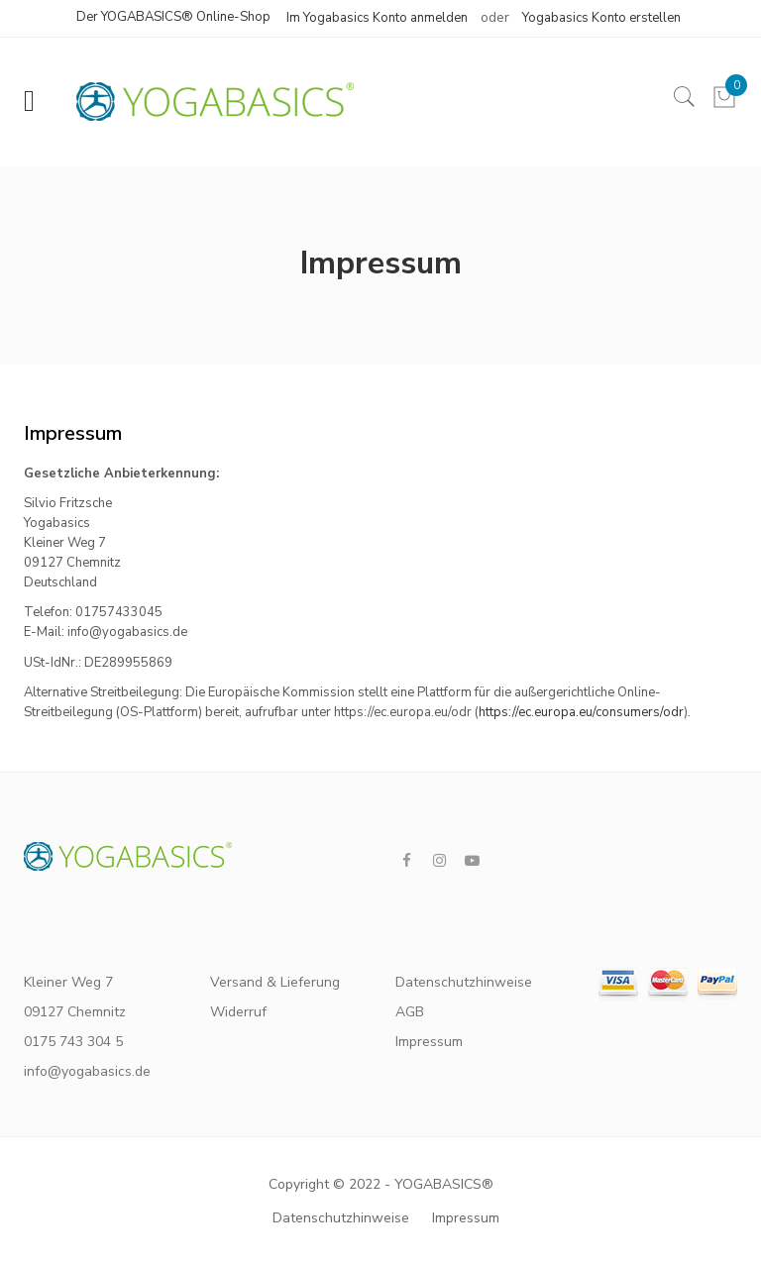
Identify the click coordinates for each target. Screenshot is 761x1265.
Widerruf (238, 1011)
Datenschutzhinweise (457, 982)
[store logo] (205, 101)
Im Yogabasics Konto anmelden (377, 18)
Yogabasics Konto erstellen (601, 18)
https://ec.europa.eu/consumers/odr (581, 712)
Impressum (429, 1041)
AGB (409, 1011)
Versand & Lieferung (275, 982)
